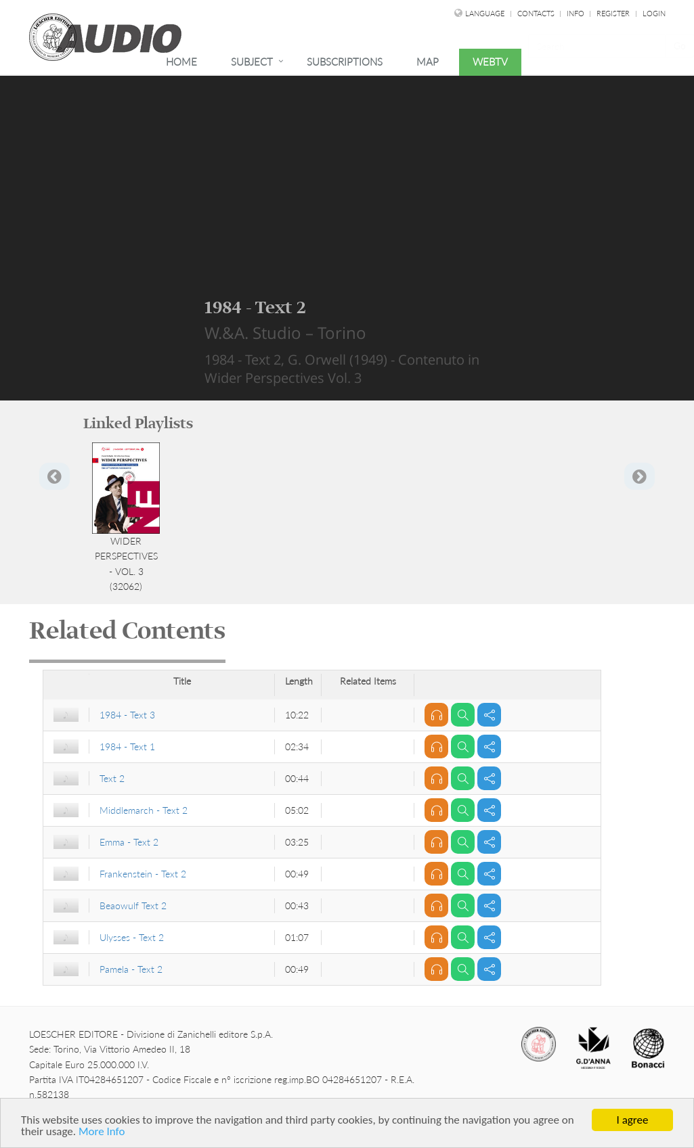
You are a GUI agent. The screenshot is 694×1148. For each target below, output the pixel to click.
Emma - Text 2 (129, 842)
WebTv (490, 61)
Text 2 (112, 778)
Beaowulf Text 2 (133, 905)
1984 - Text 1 (127, 746)
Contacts (537, 13)
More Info (102, 1132)
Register (613, 13)
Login (654, 13)
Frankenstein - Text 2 (143, 873)
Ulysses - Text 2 (132, 937)
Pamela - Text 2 (131, 969)
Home (181, 61)
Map (427, 61)
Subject (252, 61)
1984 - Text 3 (127, 714)
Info (576, 13)
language (484, 13)
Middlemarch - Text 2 (144, 810)
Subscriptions (345, 61)
